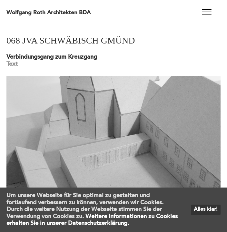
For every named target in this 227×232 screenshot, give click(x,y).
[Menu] (207, 12)
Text (12, 64)
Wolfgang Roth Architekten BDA (48, 12)
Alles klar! (206, 209)
